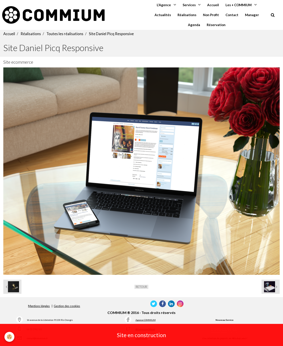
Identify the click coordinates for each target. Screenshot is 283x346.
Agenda (194, 25)
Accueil (213, 5)
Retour (141, 288)
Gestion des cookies (67, 307)
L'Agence (164, 5)
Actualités (163, 15)
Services (189, 5)
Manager (252, 15)
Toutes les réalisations (64, 35)
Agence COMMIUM (146, 321)
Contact (232, 15)
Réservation (216, 25)
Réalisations (187, 15)
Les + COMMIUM (239, 5)
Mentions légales (39, 307)
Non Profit (211, 15)
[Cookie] (9, 337)
